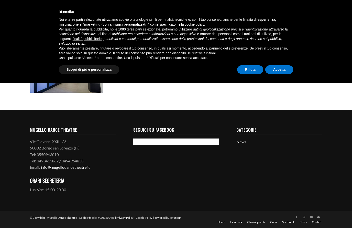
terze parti (134, 29)
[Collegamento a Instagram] (304, 217)
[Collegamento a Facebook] (296, 217)
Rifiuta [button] (250, 69)
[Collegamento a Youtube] (311, 217)
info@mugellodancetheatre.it (65, 167)
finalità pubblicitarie (87, 39)
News (241, 141)
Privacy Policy (124, 217)
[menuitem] (221, 222)
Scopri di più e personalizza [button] (88, 69)
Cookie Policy (144, 217)
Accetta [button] (279, 69)
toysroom (175, 217)
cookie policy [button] (194, 24)
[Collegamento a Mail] (318, 217)
